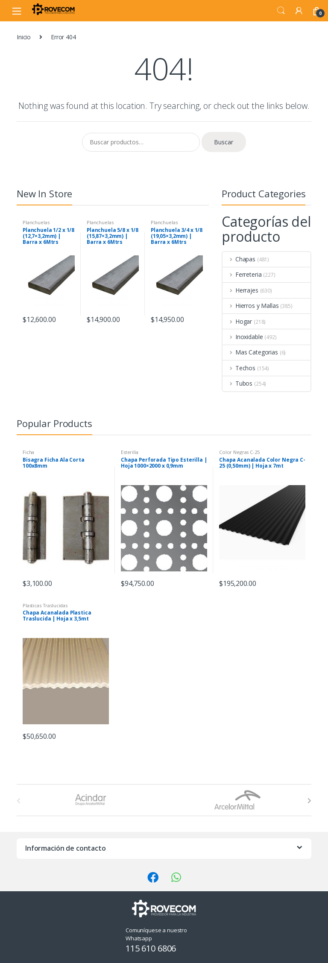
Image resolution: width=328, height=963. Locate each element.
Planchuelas (36, 222)
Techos (239, 368)
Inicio (24, 37)
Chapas (239, 259)
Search (281, 10)
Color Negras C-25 (239, 452)
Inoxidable (243, 337)
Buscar (223, 142)
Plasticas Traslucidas (45, 605)
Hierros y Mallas (251, 305)
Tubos (237, 383)
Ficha (28, 452)
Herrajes (240, 290)
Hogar (237, 321)
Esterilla (129, 452)
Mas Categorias (250, 352)
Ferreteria (242, 274)
